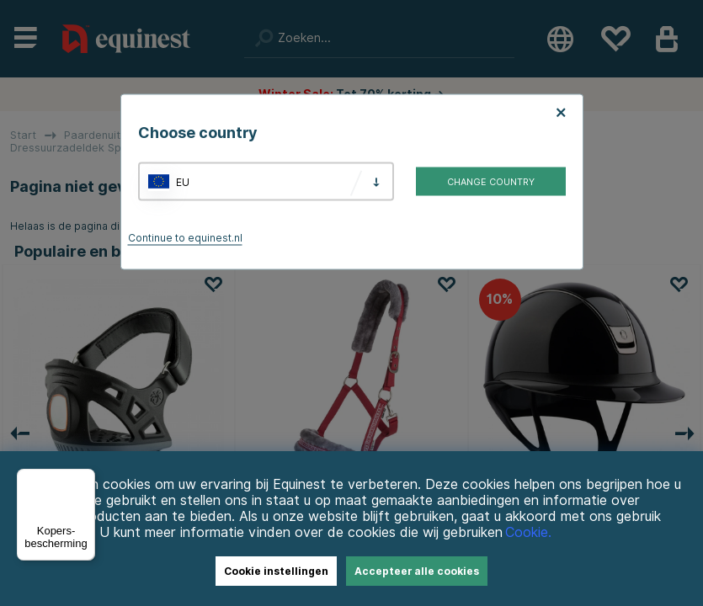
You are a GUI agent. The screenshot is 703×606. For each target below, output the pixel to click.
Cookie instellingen (276, 571)
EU (182, 181)
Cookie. (528, 532)
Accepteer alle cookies (416, 571)
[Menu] (85, 479)
